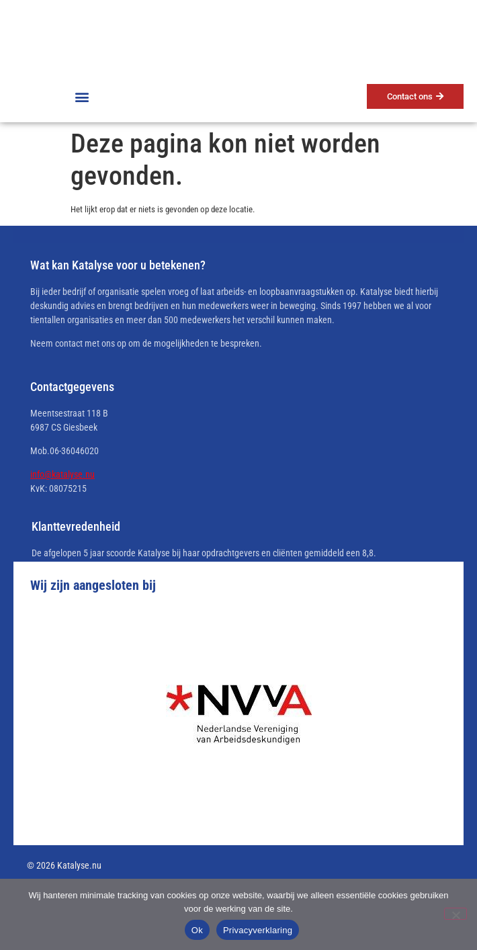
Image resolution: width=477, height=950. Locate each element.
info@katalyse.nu (62, 474)
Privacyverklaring (257, 930)
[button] (82, 96)
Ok (197, 930)
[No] (455, 914)
